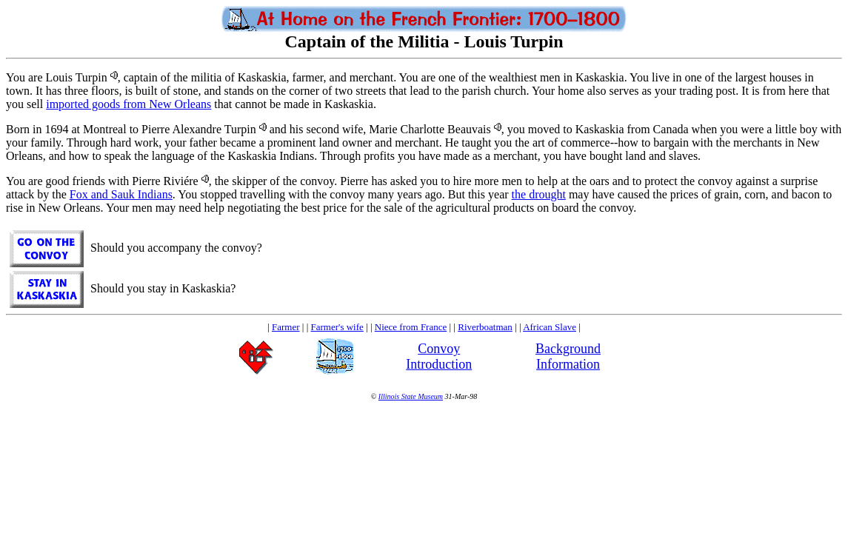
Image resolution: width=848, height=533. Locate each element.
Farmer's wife (337, 326)
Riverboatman (485, 326)
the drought (539, 194)
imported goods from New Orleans (128, 104)
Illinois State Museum (410, 396)
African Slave (549, 326)
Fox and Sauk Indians (121, 194)
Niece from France (411, 326)
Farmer (286, 326)
